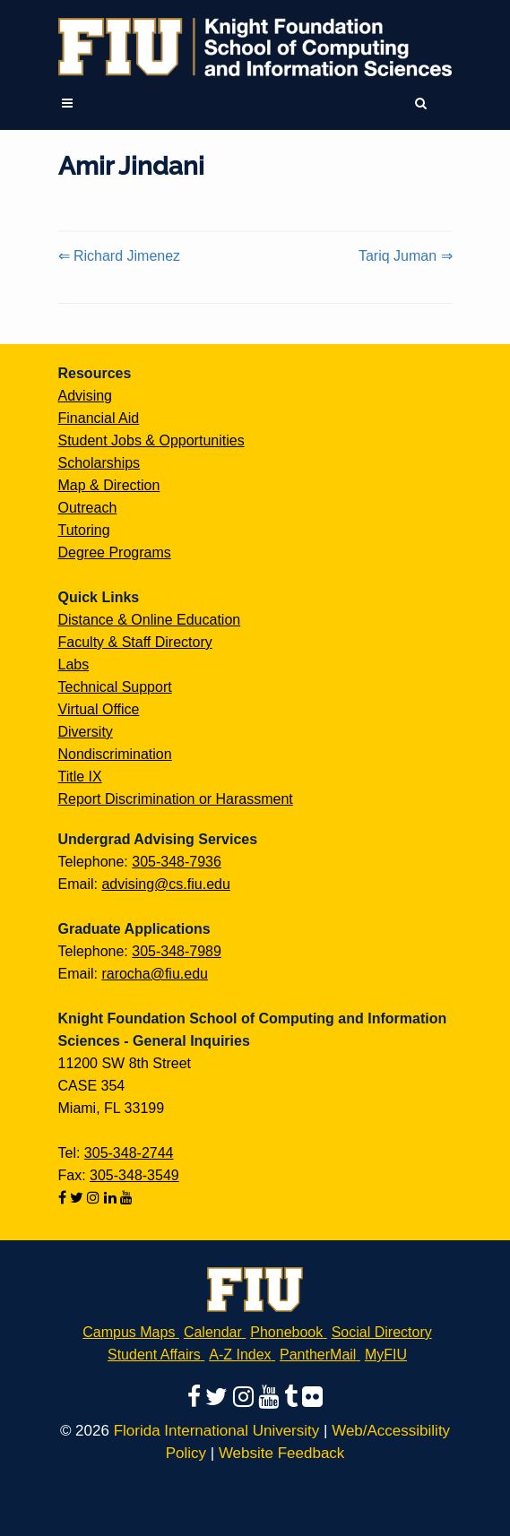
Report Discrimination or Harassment (175, 799)
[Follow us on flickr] (312, 1396)
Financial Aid (99, 418)
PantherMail (318, 1354)
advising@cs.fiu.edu (165, 884)
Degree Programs (114, 552)
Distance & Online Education (149, 619)
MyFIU (386, 1354)
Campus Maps (128, 1332)
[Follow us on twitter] (78, 1197)
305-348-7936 (176, 861)
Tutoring (84, 530)
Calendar (213, 1332)
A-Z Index (240, 1354)
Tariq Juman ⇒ (406, 255)
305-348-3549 (134, 1175)
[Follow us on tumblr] (293, 1396)
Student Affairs (154, 1354)
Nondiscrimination (115, 754)
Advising (85, 395)
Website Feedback (281, 1453)
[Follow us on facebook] (64, 1197)
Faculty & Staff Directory (135, 642)
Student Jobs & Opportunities (151, 440)
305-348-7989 (176, 951)
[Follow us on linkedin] (112, 1197)
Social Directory (382, 1332)
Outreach (87, 507)
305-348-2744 (129, 1153)
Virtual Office (99, 709)
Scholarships (99, 462)
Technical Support (115, 687)
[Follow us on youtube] (126, 1197)
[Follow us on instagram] (95, 1197)
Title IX (80, 776)
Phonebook (286, 1332)
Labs (74, 664)
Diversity (85, 731)
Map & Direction (109, 485)
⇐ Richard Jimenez (119, 255)
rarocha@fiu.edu (154, 973)
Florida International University (217, 1430)
